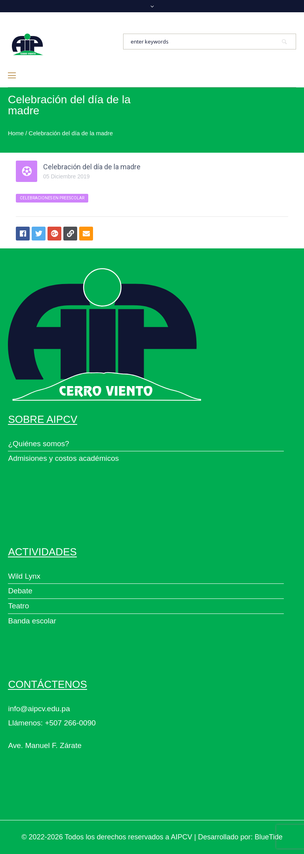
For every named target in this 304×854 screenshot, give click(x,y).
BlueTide (268, 837)
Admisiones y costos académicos (63, 458)
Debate (20, 591)
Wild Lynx (24, 576)
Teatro (18, 606)
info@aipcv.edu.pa (39, 708)
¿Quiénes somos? (38, 443)
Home (16, 133)
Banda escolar (32, 621)
